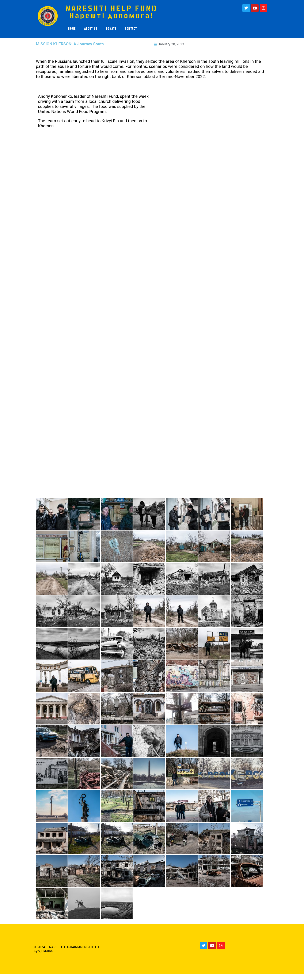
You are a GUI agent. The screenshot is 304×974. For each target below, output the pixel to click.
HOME (72, 29)
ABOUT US (91, 29)
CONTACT (131, 29)
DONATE (111, 29)
